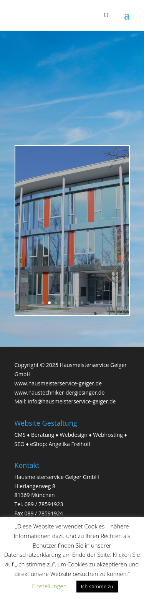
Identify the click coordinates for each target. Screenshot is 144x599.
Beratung (42, 434)
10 (101, 302)
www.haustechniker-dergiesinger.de (60, 392)
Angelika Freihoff (70, 444)
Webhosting (108, 434)
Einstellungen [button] (49, 586)
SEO (20, 444)
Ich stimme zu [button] (97, 586)
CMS (20, 434)
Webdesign (74, 434)
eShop (38, 444)
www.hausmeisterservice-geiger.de (58, 383)
